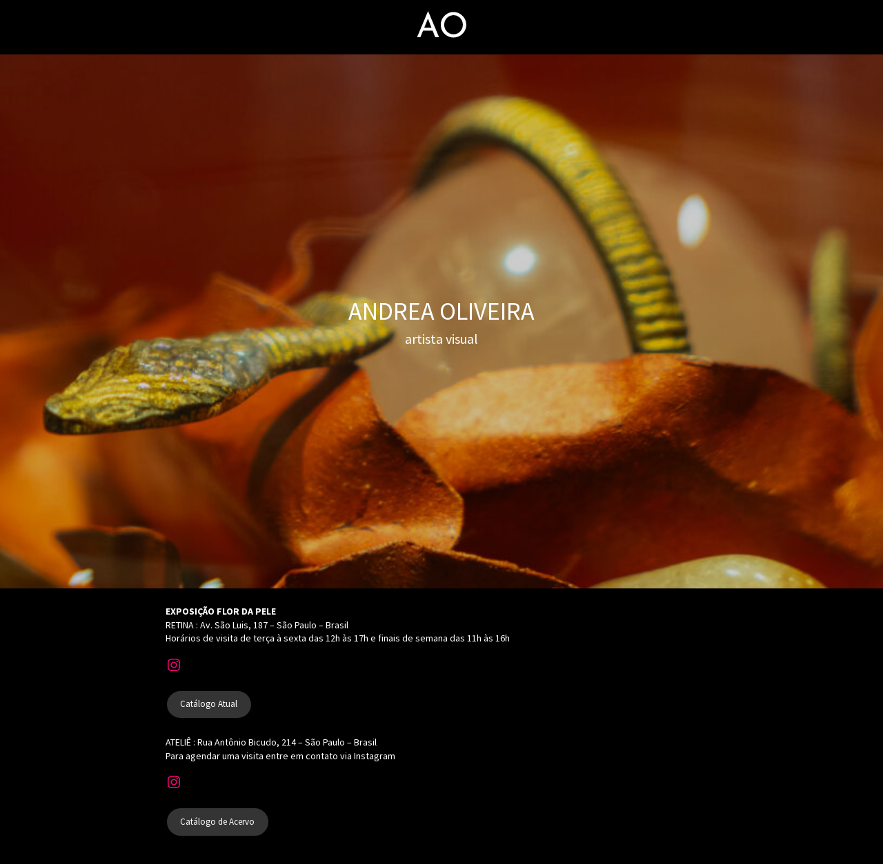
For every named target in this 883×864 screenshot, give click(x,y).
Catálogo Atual (208, 704)
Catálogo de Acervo (217, 821)
